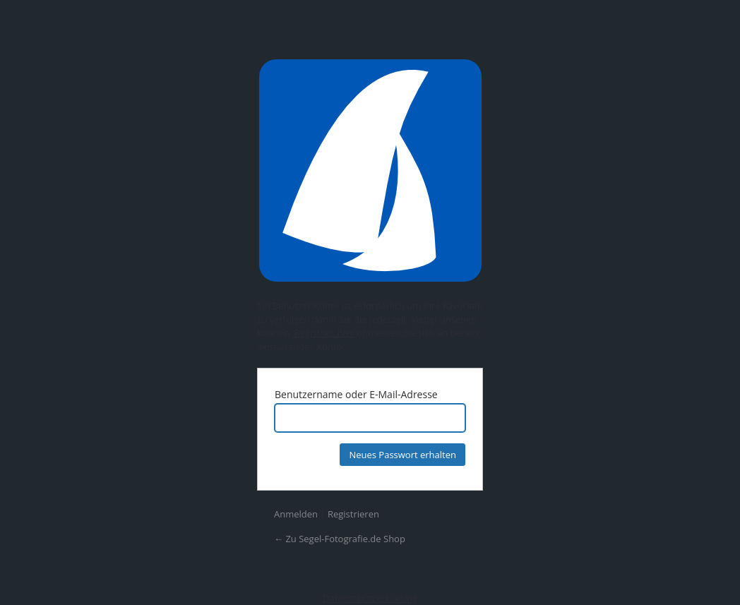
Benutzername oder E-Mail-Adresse (356, 394)
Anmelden (296, 514)
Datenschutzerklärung (370, 598)
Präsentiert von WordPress (370, 170)
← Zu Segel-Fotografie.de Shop (339, 538)
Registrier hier (324, 332)
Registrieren (353, 514)
